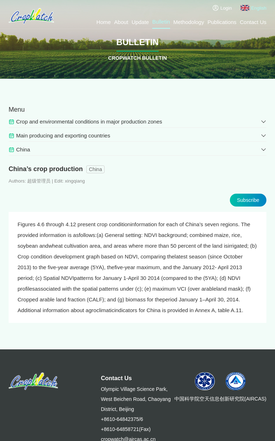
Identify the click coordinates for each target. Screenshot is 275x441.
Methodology (188, 22)
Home (103, 22)
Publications (221, 22)
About (121, 22)
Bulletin (161, 22)
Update (140, 22)
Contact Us (253, 22)
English (253, 8)
